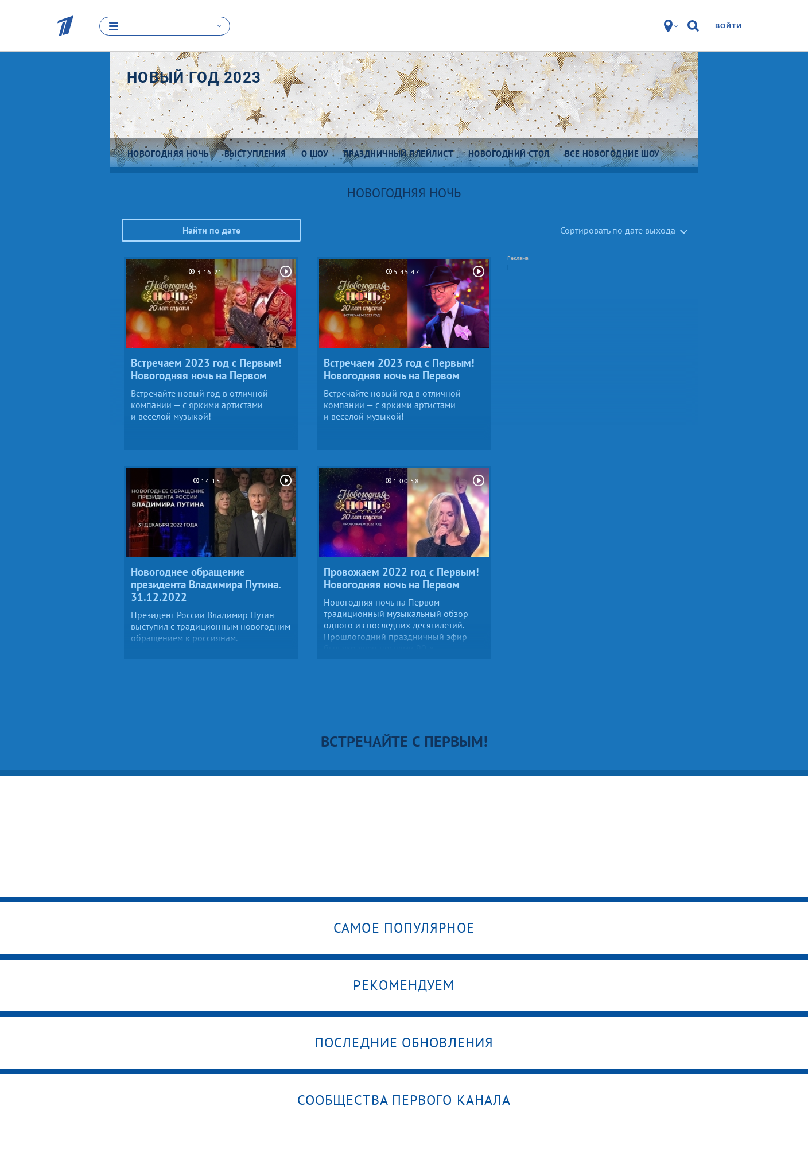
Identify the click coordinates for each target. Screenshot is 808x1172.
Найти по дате (211, 230)
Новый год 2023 (194, 77)
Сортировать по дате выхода (617, 230)
